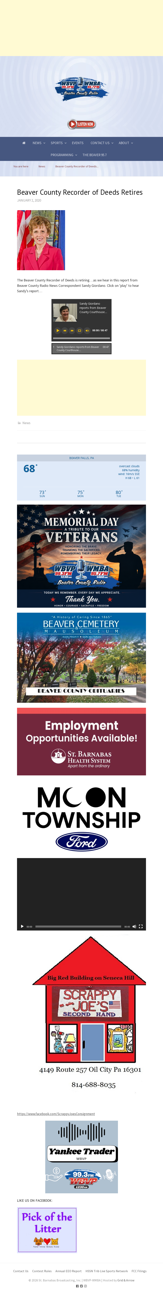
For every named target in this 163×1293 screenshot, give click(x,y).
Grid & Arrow (125, 1280)
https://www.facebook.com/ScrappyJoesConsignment (56, 1114)
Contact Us (100, 143)
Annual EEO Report (68, 1271)
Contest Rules (42, 1271)
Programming (62, 155)
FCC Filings (139, 1271)
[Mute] (134, 927)
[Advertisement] (81, 28)
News (37, 143)
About (124, 143)
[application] (81, 894)
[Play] (22, 927)
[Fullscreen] (141, 927)
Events (78, 143)
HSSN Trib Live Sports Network (107, 1271)
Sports (57, 143)
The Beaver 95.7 (95, 155)
